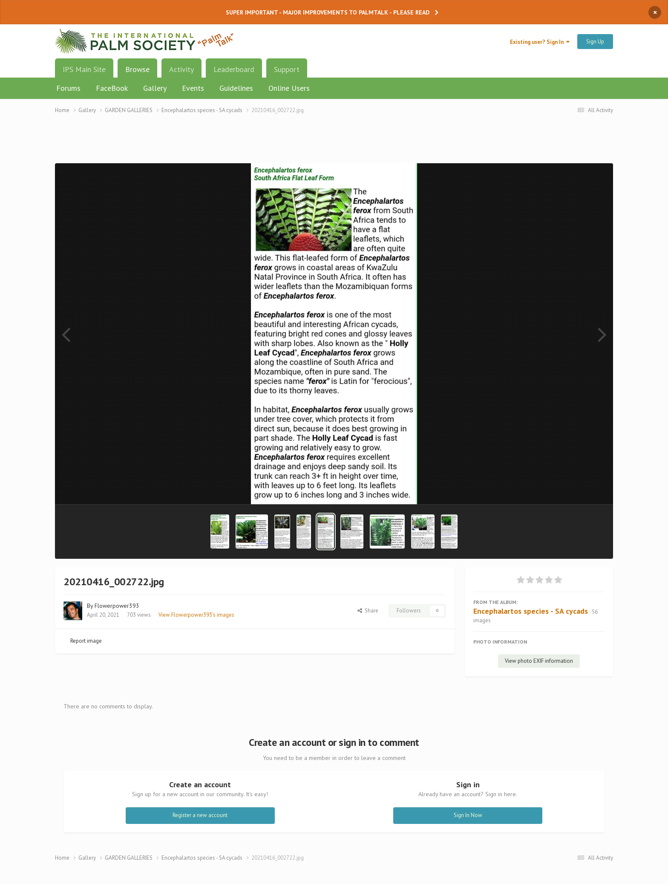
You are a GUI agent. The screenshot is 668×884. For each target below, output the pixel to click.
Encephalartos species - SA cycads (530, 611)
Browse (137, 72)
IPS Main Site (84, 69)
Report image (86, 640)
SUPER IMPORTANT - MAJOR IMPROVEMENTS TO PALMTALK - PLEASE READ (327, 12)
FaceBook (112, 88)
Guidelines (236, 88)
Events (193, 88)
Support (286, 69)
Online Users (289, 88)
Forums (68, 88)
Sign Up (595, 41)
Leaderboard (233, 69)
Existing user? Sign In (540, 42)
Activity (181, 69)
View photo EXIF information (539, 660)
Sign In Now (468, 815)
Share (367, 610)
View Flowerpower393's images (196, 614)
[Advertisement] (334, 144)
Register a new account (200, 815)
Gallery (155, 88)
